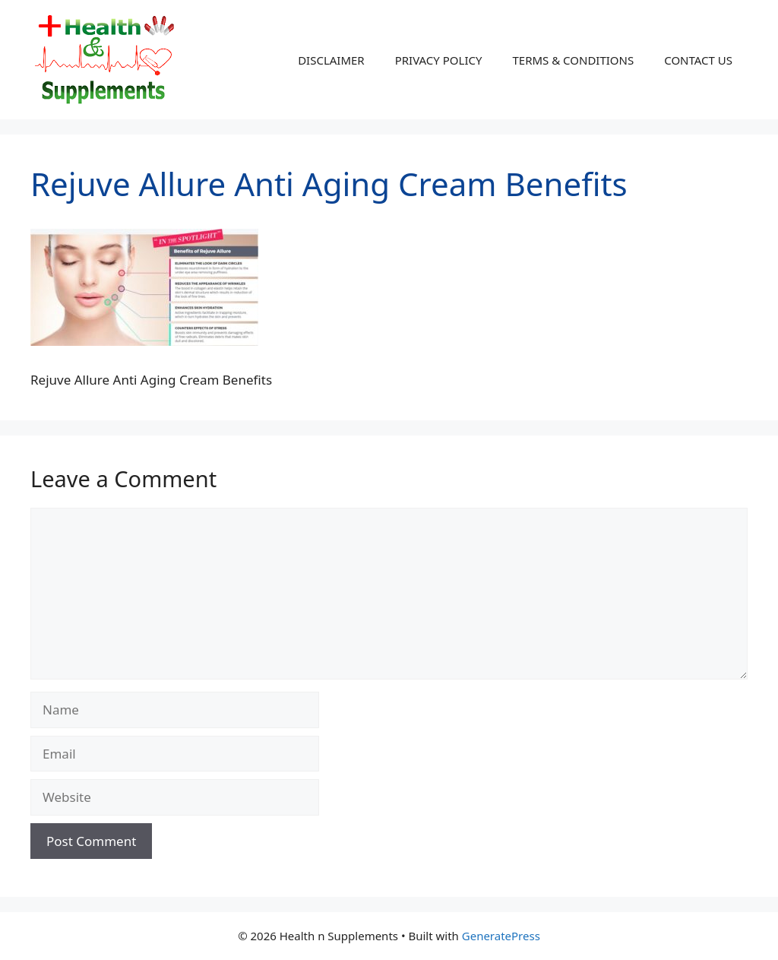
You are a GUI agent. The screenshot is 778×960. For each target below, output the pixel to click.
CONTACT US (698, 60)
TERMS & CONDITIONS (573, 60)
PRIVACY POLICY (438, 60)
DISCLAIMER (331, 60)
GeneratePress (501, 935)
